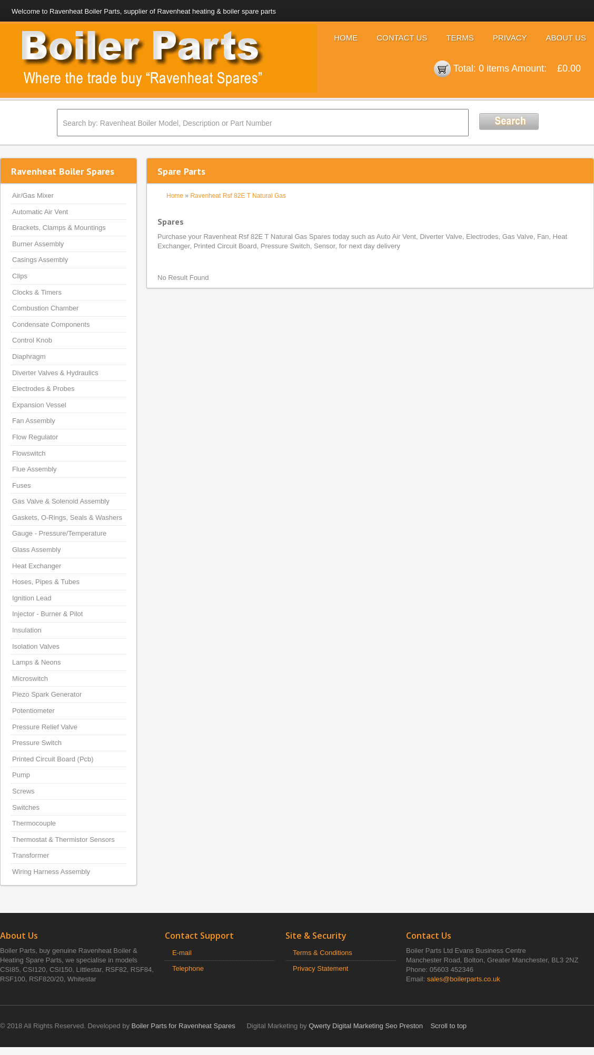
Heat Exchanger (36, 566)
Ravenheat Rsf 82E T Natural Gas (238, 195)
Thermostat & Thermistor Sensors (63, 839)
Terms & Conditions (322, 953)
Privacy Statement (321, 968)
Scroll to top (448, 1026)
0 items (494, 68)
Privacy (510, 37)
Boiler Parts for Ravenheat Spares (183, 1026)
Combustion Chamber (45, 308)
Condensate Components (51, 324)
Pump (21, 775)
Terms (460, 37)
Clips (19, 276)
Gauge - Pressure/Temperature (59, 533)
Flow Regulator (35, 437)
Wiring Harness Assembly (51, 872)
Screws (23, 791)
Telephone (188, 968)
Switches (25, 807)
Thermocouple (34, 823)
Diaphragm (29, 356)
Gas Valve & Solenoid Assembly (61, 501)
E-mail (182, 953)
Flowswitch (29, 453)
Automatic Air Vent (40, 212)
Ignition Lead (31, 598)
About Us (566, 37)
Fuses (21, 485)
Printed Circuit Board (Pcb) (53, 759)
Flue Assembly (34, 469)
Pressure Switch (37, 743)
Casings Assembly (40, 260)
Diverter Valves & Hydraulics (55, 373)
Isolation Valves (36, 646)
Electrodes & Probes (43, 389)
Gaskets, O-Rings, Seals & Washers (67, 517)
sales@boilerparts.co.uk (463, 979)
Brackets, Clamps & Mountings (59, 228)
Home (346, 37)
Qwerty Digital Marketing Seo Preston (366, 1026)
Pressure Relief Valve (44, 727)
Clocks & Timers (37, 292)
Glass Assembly (36, 550)
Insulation (27, 630)
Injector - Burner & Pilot (47, 614)
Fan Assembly (33, 421)
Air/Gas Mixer (33, 195)
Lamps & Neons (36, 662)
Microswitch (30, 678)
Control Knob (32, 340)
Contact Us (402, 37)
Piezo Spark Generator (47, 694)
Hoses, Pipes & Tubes (46, 582)
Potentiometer (33, 711)
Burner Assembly (38, 244)
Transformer (30, 855)
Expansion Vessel (39, 405)
